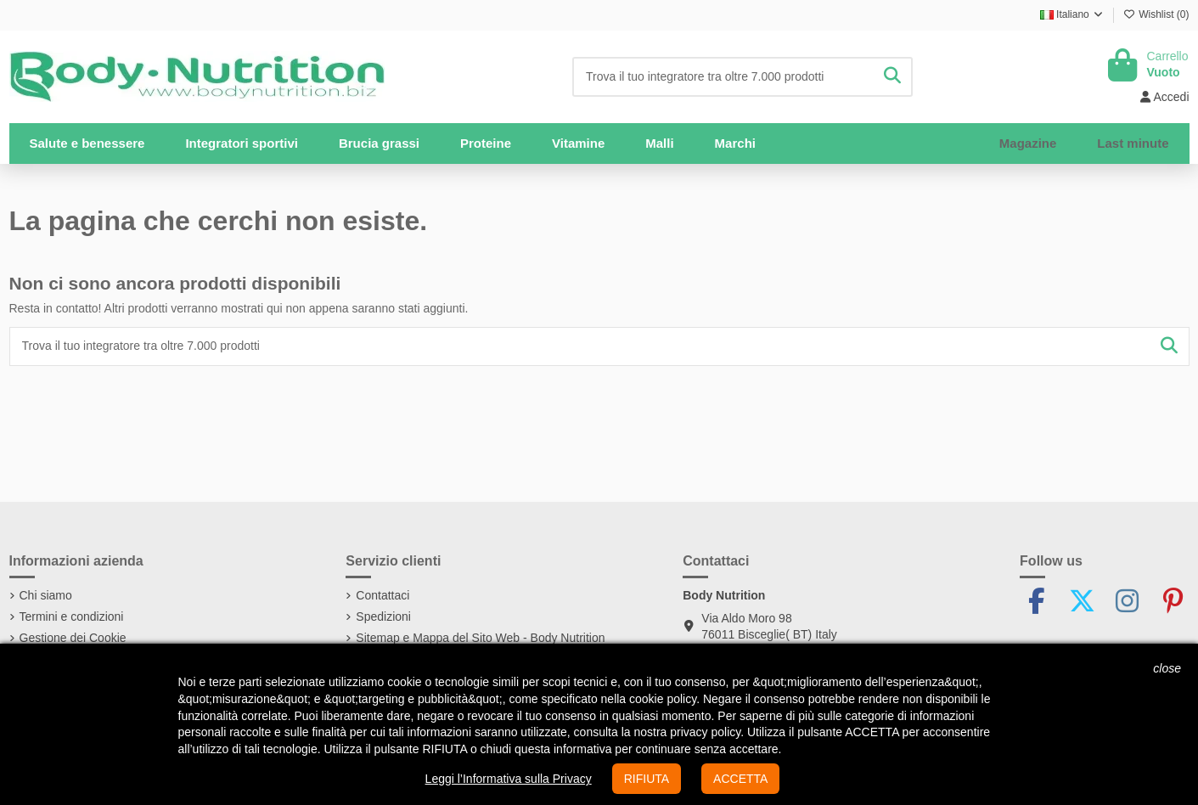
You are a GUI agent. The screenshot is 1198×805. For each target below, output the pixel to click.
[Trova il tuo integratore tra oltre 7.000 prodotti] (892, 77)
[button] (241, 143)
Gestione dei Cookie (73, 638)
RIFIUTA (646, 778)
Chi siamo (46, 595)
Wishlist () (1156, 14)
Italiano (1072, 14)
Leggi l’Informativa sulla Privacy (508, 778)
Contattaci (382, 595)
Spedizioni (383, 616)
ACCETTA (740, 778)
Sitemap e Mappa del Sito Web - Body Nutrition (480, 638)
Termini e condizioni (72, 616)
